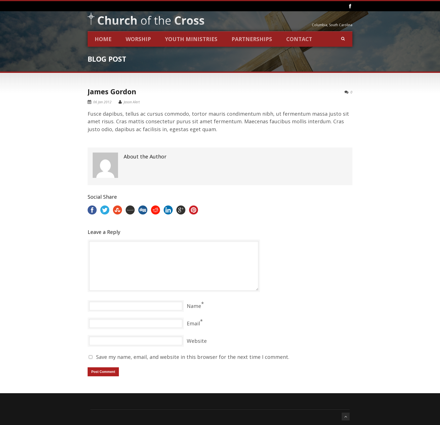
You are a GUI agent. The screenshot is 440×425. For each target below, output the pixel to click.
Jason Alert (132, 102)
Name (194, 306)
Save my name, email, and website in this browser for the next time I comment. (192, 357)
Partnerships (252, 39)
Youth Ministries (191, 39)
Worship (138, 39)
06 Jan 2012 (102, 102)
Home (103, 39)
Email (193, 323)
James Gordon (112, 91)
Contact (299, 39)
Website (197, 340)
